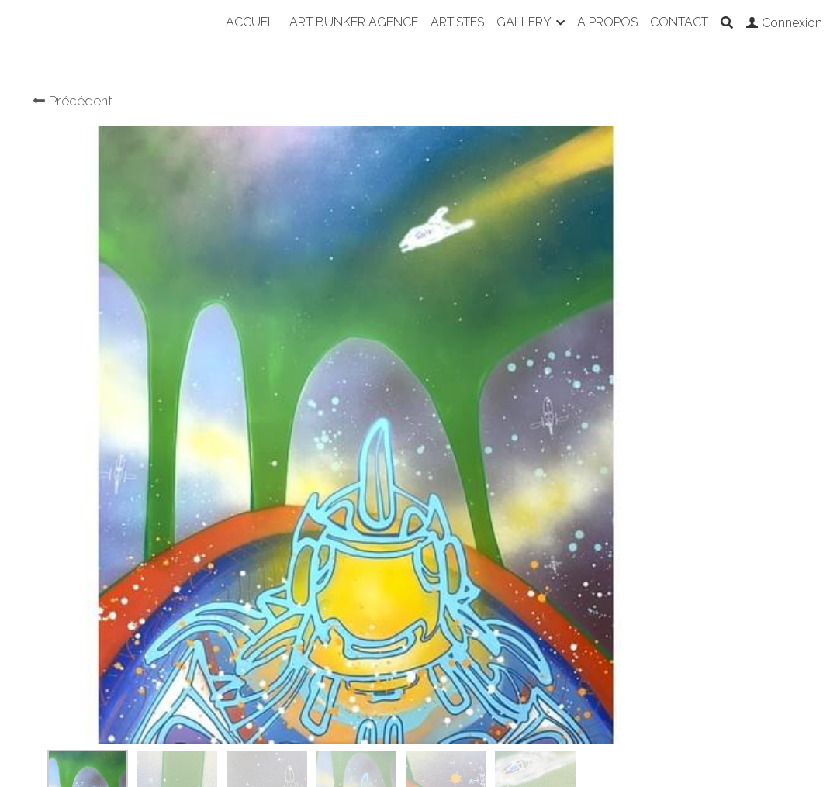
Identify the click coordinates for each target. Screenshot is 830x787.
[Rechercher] (727, 22)
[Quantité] (647, 293)
